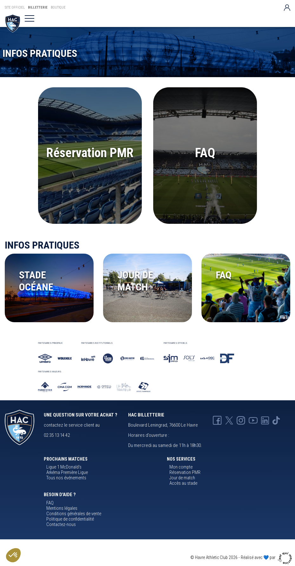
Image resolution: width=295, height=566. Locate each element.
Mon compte (181, 467)
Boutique (58, 7)
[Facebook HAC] (217, 420)
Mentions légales (61, 508)
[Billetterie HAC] (12, 23)
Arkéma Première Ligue (67, 472)
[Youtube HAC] (253, 420)
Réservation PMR (90, 152)
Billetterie (38, 7)
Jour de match (182, 478)
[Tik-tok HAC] (276, 420)
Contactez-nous (61, 524)
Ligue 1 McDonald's (64, 467)
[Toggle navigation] (29, 18)
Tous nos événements (66, 478)
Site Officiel (15, 7)
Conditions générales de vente (73, 513)
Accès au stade (183, 483)
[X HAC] (229, 420)
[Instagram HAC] (241, 420)
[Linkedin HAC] (265, 420)
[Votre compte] (287, 7)
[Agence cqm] (285, 557)
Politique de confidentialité (70, 519)
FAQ (205, 152)
